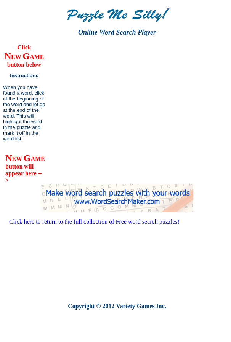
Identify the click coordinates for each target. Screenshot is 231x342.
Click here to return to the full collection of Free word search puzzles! (93, 221)
